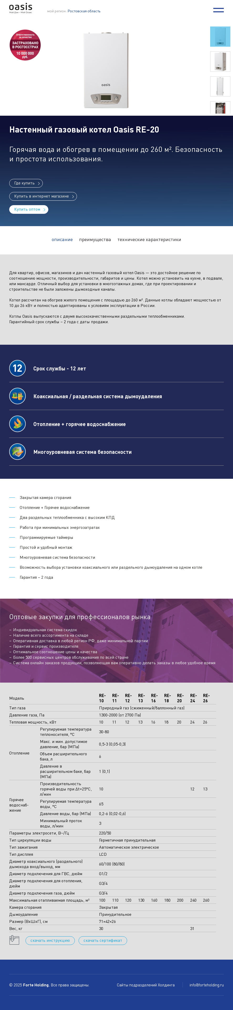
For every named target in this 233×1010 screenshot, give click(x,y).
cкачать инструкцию (50, 940)
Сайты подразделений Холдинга (146, 984)
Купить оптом (27, 209)
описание (62, 239)
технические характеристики (149, 239)
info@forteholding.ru (207, 984)
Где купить (24, 182)
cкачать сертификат (103, 940)
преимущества (95, 239)
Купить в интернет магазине (41, 196)
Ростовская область (84, 10)
